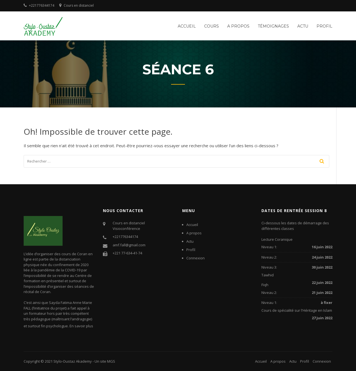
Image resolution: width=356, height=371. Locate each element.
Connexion (195, 258)
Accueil (187, 26)
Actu (302, 26)
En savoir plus (81, 325)
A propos (238, 26)
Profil (324, 26)
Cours (211, 26)
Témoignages (273, 26)
